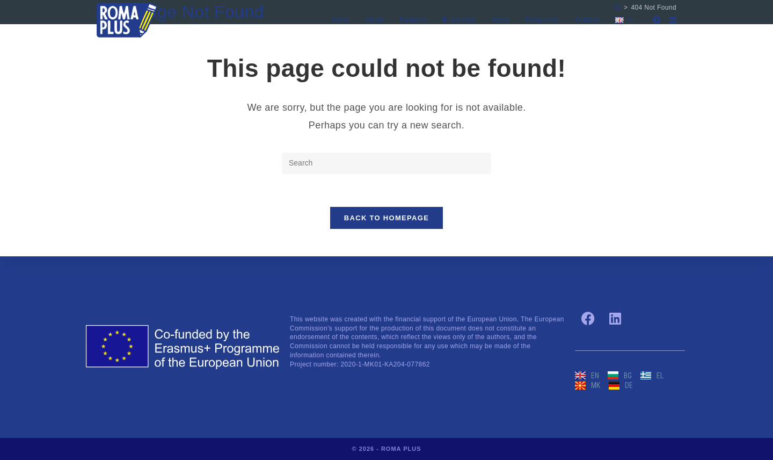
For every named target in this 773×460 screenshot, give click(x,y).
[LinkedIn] (673, 20)
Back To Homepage (386, 218)
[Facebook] (656, 20)
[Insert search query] (386, 163)
